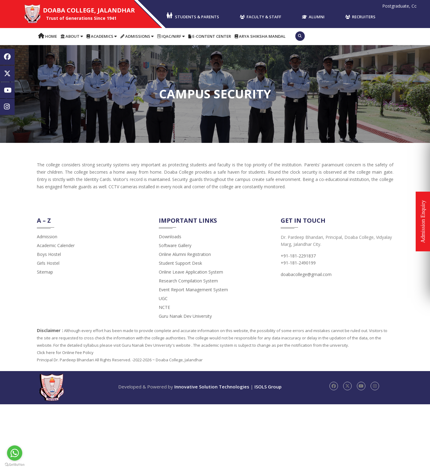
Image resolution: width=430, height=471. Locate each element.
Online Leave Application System (191, 272)
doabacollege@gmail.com (306, 274)
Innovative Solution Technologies (211, 387)
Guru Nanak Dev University (185, 316)
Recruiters (360, 16)
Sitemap (45, 272)
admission (47, 236)
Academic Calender (56, 245)
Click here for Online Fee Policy (65, 352)
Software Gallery (175, 245)
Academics (102, 36)
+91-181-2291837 (298, 256)
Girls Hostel (48, 263)
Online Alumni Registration (185, 254)
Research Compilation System (188, 281)
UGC (163, 298)
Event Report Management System (193, 289)
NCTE (164, 307)
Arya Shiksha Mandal (260, 36)
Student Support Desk (180, 263)
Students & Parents (192, 15)
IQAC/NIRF (171, 36)
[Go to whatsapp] (14, 453)
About (72, 36)
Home (47, 36)
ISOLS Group (268, 387)
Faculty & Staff (260, 16)
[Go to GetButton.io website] (14, 465)
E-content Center (209, 36)
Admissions (137, 36)
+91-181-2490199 (298, 263)
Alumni (313, 16)
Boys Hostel (49, 254)
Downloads (170, 236)
